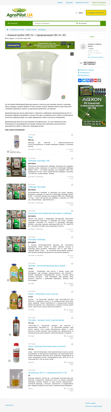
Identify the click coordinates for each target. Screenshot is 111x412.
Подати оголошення (99, 2)
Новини (60, 2)
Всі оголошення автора (95, 57)
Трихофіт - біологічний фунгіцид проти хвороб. (47, 266)
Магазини (69, 2)
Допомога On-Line (82, 2)
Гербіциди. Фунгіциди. (37, 187)
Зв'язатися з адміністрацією (93, 406)
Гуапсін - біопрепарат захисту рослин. (43, 294)
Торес (30, 137)
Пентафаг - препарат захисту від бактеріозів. (46, 320)
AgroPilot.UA (10, 405)
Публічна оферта (90, 403)
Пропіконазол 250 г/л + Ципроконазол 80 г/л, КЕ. (47, 373)
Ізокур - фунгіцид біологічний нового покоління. (47, 346)
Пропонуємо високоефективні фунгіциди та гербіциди (49, 213)
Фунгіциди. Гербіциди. (37, 239)
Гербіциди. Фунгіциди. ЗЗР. (39, 161)
